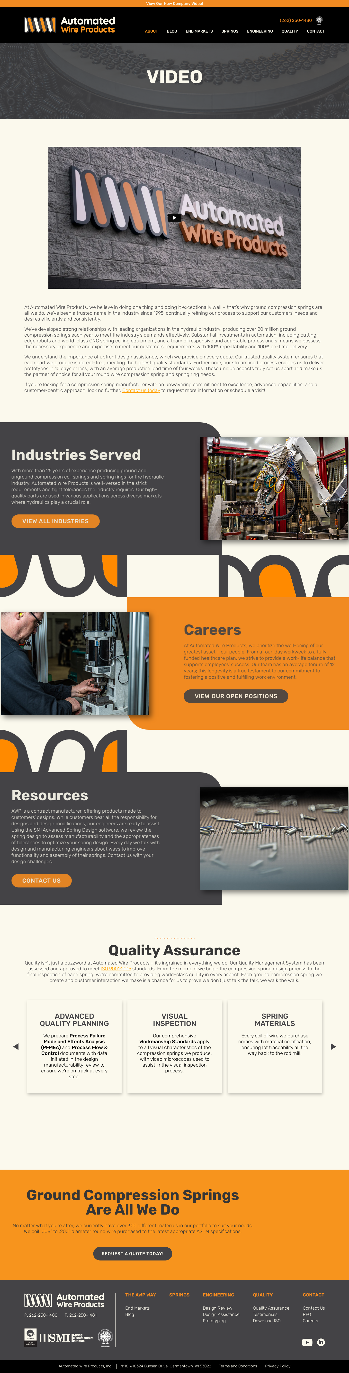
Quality (290, 32)
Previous (15, 1046)
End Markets (199, 32)
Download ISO (267, 1321)
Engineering (260, 32)
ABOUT (151, 32)
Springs (230, 32)
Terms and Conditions (238, 1366)
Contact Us (314, 1308)
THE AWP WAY (140, 1295)
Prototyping (214, 1321)
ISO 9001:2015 (116, 969)
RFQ (307, 1314)
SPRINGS (179, 1295)
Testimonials (265, 1314)
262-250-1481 (83, 1315)
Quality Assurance (271, 1308)
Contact (316, 32)
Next (333, 1046)
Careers (310, 1321)
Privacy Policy (278, 1366)
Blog (172, 32)
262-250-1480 (43, 1315)
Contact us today (141, 390)
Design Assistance (221, 1314)
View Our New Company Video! (174, 4)
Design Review (217, 1308)
